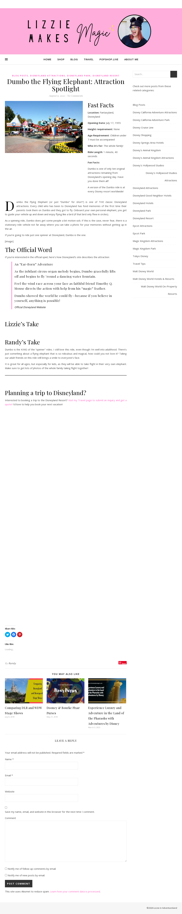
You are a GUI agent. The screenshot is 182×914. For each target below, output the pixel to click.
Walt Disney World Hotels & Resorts (153, 278)
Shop (61, 59)
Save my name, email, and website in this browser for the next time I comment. (50, 811)
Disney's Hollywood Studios (148, 165)
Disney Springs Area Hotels (148, 142)
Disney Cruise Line (143, 127)
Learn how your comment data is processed (75, 891)
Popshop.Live (109, 59)
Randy (12, 663)
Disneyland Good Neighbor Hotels (152, 195)
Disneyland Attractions (47, 75)
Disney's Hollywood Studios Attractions (161, 176)
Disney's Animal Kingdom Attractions (153, 157)
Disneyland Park (79, 75)
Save (124, 663)
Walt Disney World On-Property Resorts (159, 290)
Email (9, 775)
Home (47, 59)
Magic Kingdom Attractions (148, 241)
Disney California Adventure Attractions (155, 112)
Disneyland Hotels (143, 203)
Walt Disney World (143, 271)
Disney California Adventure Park (151, 120)
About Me (131, 59)
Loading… (66, 516)
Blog (74, 59)
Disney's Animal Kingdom (147, 150)
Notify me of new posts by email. (26, 875)
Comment (10, 818)
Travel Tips (139, 263)
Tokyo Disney (140, 256)
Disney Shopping (142, 135)
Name (9, 759)
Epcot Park (139, 233)
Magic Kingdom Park (144, 248)
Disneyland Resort (106, 75)
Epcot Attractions (142, 225)
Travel (89, 59)
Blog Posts (20, 75)
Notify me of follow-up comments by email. (32, 868)
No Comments (75, 95)
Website (9, 791)
